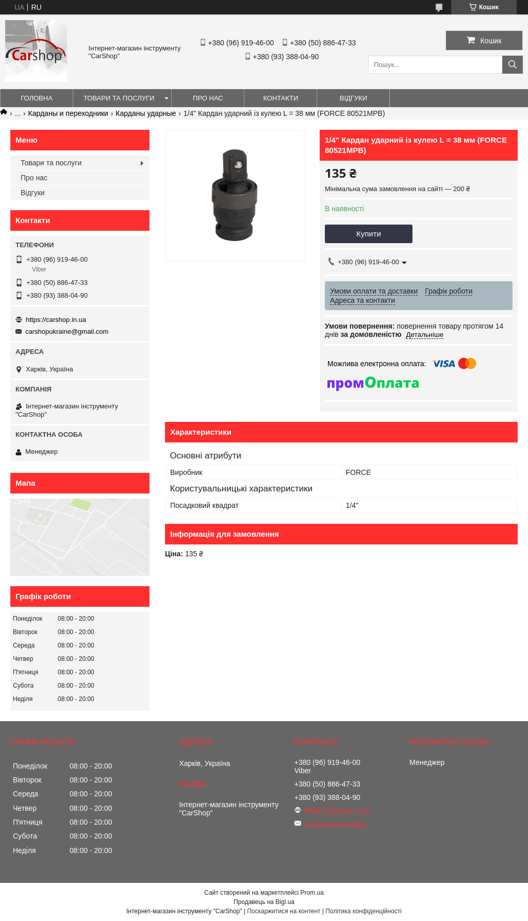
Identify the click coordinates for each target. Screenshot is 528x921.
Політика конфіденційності (363, 911)
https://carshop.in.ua (56, 319)
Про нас (208, 98)
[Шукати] (512, 65)
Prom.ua (312, 892)
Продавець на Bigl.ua (264, 902)
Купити (368, 233)
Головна (37, 98)
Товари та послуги (119, 98)
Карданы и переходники (68, 113)
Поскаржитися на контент (283, 911)
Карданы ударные (146, 113)
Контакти (280, 98)
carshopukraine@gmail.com (66, 331)
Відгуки (353, 98)
